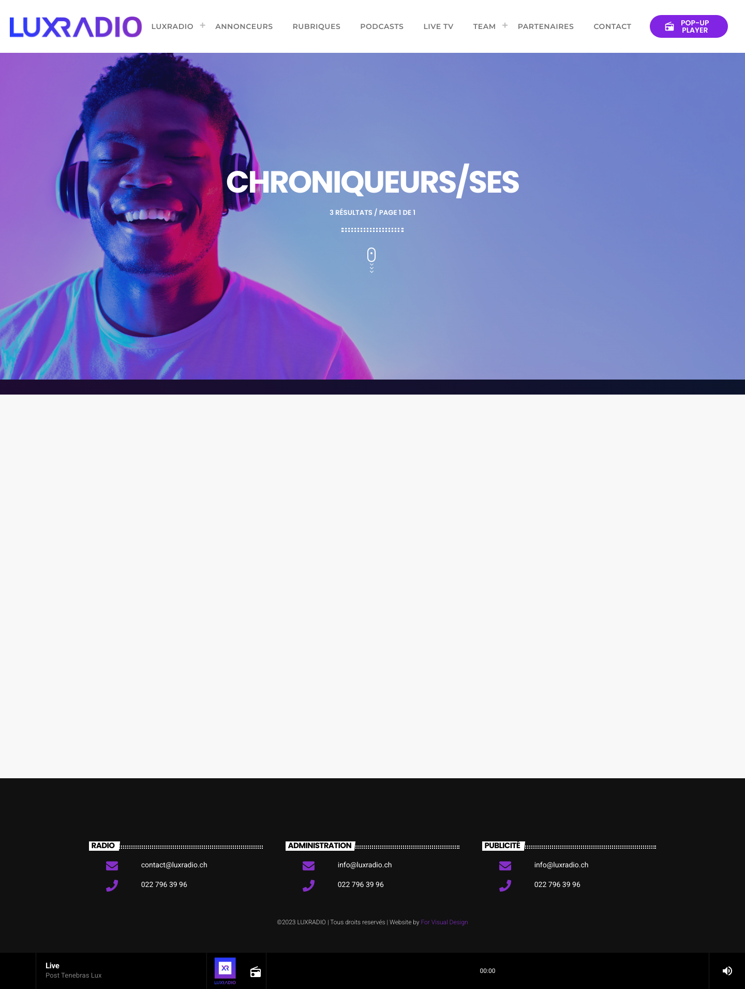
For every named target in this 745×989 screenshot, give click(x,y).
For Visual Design (444, 922)
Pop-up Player (686, 26)
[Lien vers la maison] (76, 26)
